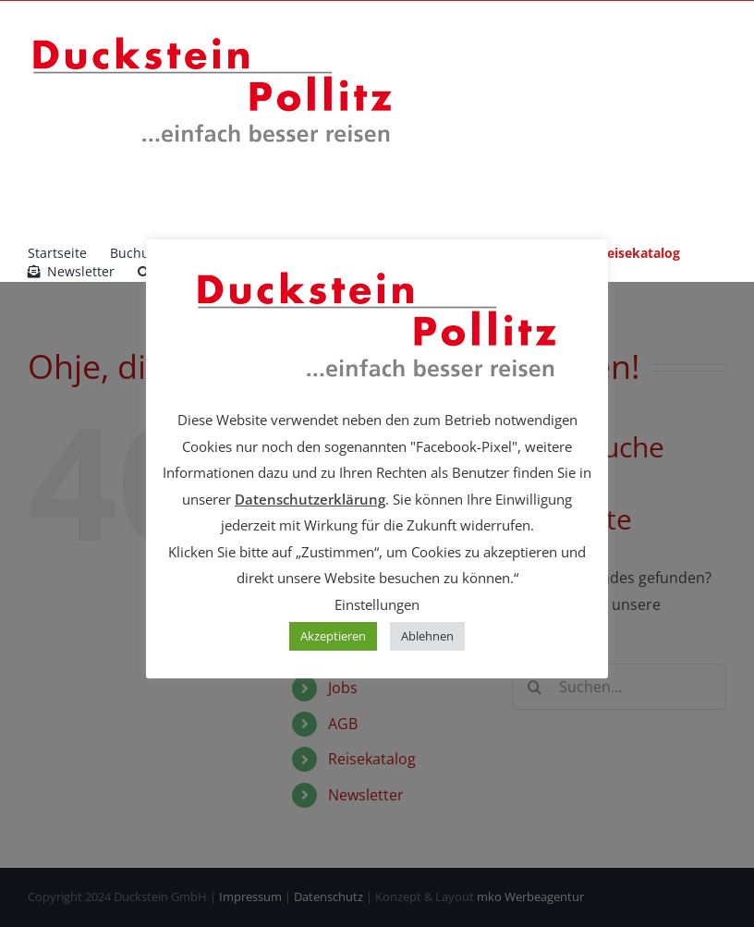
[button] (144, 271)
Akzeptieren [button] (333, 636)
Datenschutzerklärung (310, 499)
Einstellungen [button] (377, 604)
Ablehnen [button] (427, 636)
